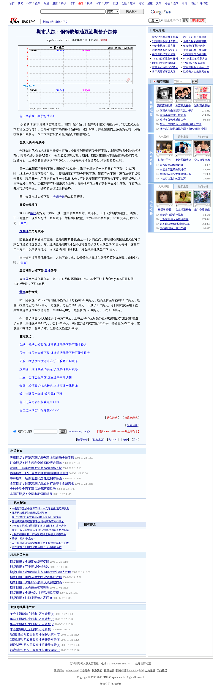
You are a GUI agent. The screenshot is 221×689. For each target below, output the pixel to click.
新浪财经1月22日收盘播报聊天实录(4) (35, 645)
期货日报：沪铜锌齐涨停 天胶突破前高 (36, 582)
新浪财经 (48, 21)
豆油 (47, 270)
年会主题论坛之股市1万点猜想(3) (32, 619)
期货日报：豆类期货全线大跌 (29, 566)
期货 (57, 21)
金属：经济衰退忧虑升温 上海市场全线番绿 (48, 385)
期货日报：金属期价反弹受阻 (29, 561)
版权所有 (116, 683)
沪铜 (56, 196)
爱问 (175, 3)
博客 (72, 3)
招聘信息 (109, 670)
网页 (20, 431)
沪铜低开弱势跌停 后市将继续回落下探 (36, 468)
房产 (106, 3)
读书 (132, 3)
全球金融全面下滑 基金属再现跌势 (33, 488)
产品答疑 (162, 670)
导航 (193, 3)
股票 (55, 3)
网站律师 (121, 670)
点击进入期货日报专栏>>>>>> (39, 410)
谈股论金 (82, 439)
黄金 (22, 292)
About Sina (72, 670)
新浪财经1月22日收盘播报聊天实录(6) (35, 634)
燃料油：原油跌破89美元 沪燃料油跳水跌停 (48, 369)
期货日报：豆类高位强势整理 (29, 587)
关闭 (135, 439)
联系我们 (97, 670)
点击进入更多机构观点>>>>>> (39, 402)
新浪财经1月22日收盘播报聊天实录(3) (35, 650)
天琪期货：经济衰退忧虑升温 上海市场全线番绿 (42, 457)
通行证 (204, 3)
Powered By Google (79, 431)
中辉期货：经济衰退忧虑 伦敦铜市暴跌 (36, 478)
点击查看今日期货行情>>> (37, 116)
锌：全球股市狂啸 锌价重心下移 (41, 394)
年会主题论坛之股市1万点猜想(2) (32, 624)
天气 (158, 3)
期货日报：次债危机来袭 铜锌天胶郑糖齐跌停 (40, 572)
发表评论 (132, 425)
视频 (89, 3)
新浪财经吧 (131, 417)
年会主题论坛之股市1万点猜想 (30, 629)
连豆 (25, 279)
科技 (63, 3)
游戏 (115, 3)
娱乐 (37, 3)
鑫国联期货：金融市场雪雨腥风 (31, 494)
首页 (11, 3)
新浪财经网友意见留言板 (84, 663)
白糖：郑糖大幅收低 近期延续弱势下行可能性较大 (53, 344)
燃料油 (23, 231)
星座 (150, 3)
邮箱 (184, 3)
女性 (124, 3)
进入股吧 (112, 417)
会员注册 (150, 670)
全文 (24, 223)
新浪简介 (59, 670)
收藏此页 (98, 439)
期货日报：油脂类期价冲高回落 (31, 598)
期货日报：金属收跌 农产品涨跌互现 (34, 592)
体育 (29, 3)
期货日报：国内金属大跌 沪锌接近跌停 (36, 577)
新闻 (20, 3)
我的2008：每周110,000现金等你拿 (118, 431)
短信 (167, 3)
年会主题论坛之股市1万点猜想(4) (32, 613)
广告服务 (85, 670)
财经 (46, 3)
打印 (125, 439)
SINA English (135, 670)
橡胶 (33, 213)
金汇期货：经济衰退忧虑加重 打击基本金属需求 (42, 483)
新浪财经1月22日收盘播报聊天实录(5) (35, 639)
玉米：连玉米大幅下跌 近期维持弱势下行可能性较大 (54, 353)
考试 (141, 3)
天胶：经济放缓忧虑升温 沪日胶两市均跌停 (48, 361)
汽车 (98, 3)
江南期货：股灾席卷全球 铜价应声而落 (36, 463)
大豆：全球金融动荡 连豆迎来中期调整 (45, 377)
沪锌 (62, 196)
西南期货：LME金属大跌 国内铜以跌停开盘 (39, 473)
